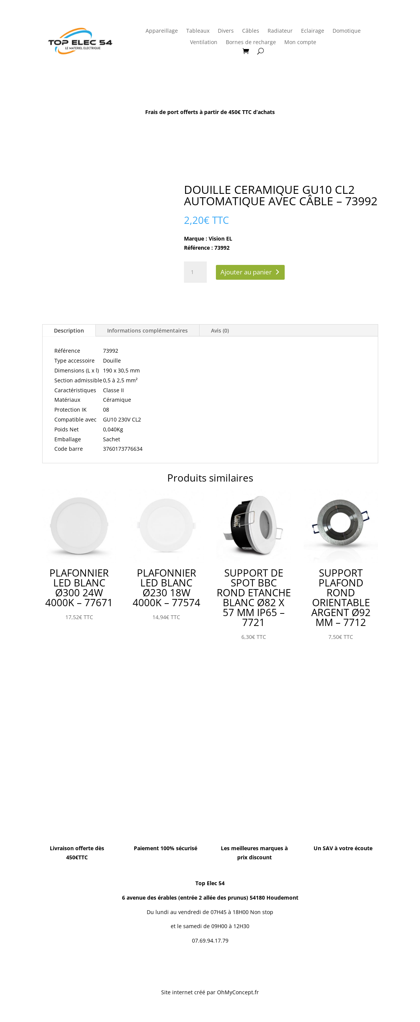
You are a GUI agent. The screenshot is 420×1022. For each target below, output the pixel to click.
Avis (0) (220, 330)
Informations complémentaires (147, 330)
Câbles (250, 31)
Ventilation (203, 43)
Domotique (347, 31)
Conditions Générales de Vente (219, 966)
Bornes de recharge (251, 43)
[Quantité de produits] (195, 272)
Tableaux (197, 31)
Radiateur (280, 31)
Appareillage (162, 31)
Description (69, 330)
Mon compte (300, 43)
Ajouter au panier (246, 272)
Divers (226, 31)
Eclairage (312, 31)
